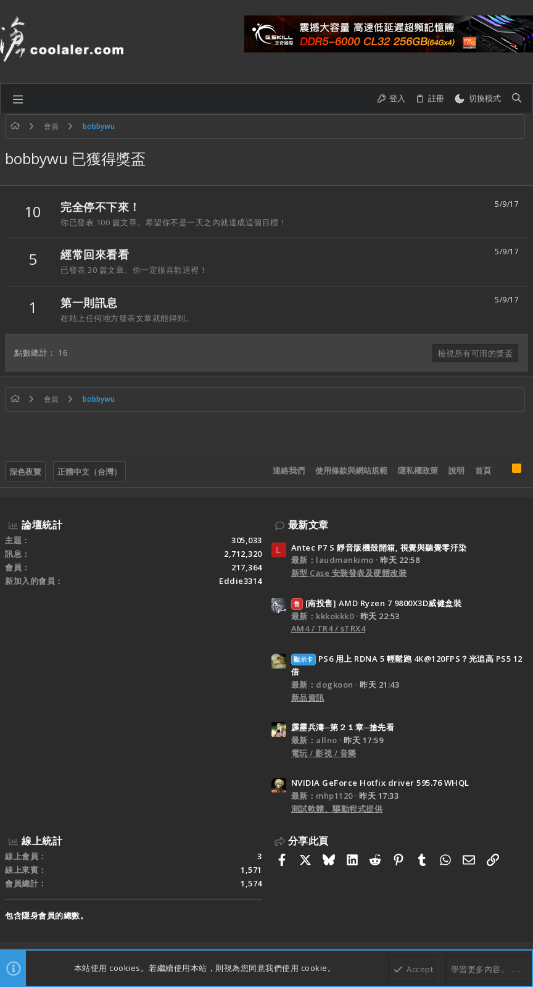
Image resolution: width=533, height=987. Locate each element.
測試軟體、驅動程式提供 (337, 808)
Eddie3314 (240, 580)
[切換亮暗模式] (477, 99)
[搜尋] (516, 99)
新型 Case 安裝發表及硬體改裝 (349, 572)
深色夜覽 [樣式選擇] (25, 471)
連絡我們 (289, 470)
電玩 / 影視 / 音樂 (324, 753)
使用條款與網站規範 (351, 470)
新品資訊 (307, 697)
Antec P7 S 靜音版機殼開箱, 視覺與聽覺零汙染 (379, 547)
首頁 (483, 470)
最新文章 (308, 524)
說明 (456, 470)
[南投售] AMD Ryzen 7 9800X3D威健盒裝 (376, 603)
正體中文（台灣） (89, 471)
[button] (18, 99)
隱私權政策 (418, 470)
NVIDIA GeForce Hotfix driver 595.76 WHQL (380, 782)
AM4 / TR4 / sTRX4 (328, 628)
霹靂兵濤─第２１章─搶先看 (343, 727)
